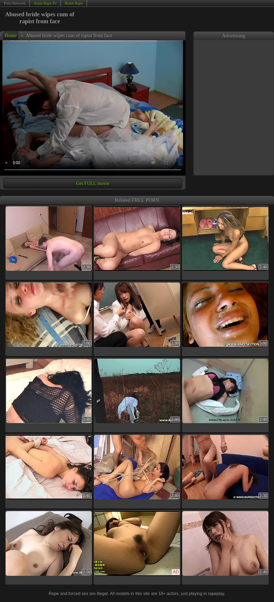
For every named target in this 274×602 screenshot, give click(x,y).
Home (11, 35)
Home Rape (73, 3)
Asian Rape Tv (44, 3)
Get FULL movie (92, 183)
